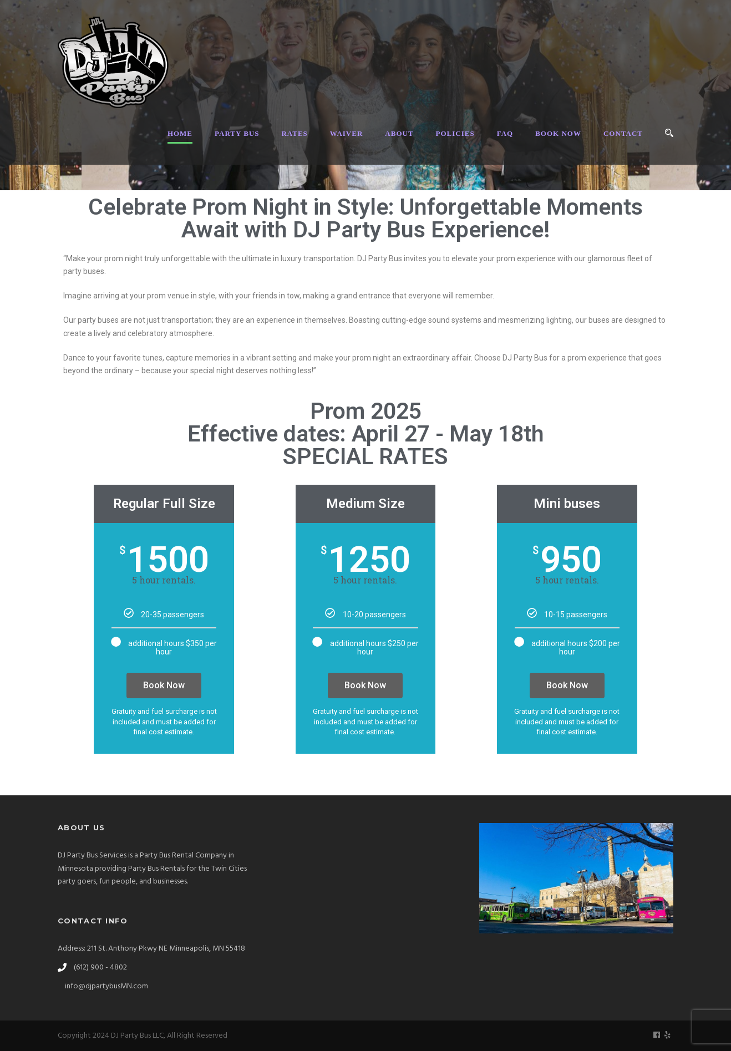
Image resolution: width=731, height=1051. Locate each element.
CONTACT (623, 133)
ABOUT (399, 133)
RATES (294, 133)
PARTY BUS (237, 133)
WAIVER (346, 133)
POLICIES (455, 133)
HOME (179, 133)
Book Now (164, 685)
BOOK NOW (558, 133)
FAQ (505, 133)
